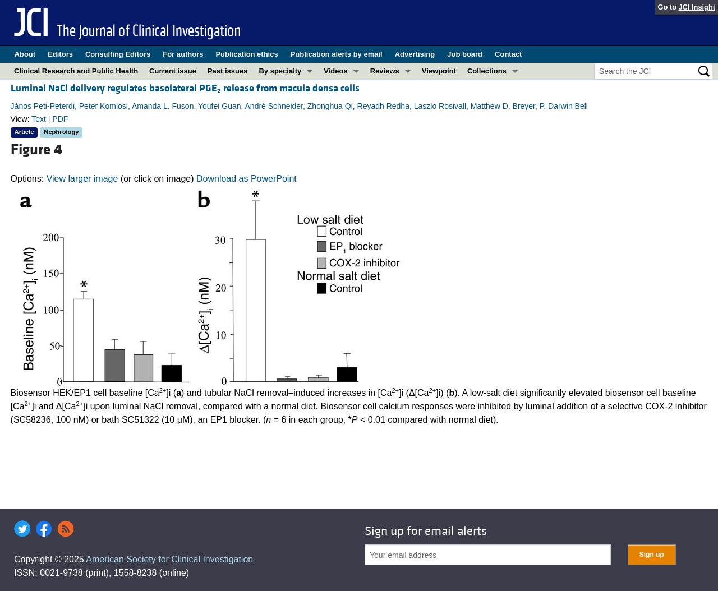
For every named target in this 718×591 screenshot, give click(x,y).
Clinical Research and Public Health (76, 71)
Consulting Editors (117, 54)
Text (38, 118)
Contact (508, 54)
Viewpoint (439, 71)
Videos (335, 71)
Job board (464, 54)
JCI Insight (697, 7)
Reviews (384, 71)
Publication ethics (246, 54)
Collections (487, 71)
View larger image (82, 178)
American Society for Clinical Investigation (169, 559)
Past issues (228, 71)
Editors (60, 54)
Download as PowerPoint (246, 178)
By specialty (280, 71)
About (25, 54)
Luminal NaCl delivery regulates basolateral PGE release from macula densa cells (185, 88)
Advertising (415, 54)
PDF (60, 118)
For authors (183, 54)
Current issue (172, 71)
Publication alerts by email (337, 54)
